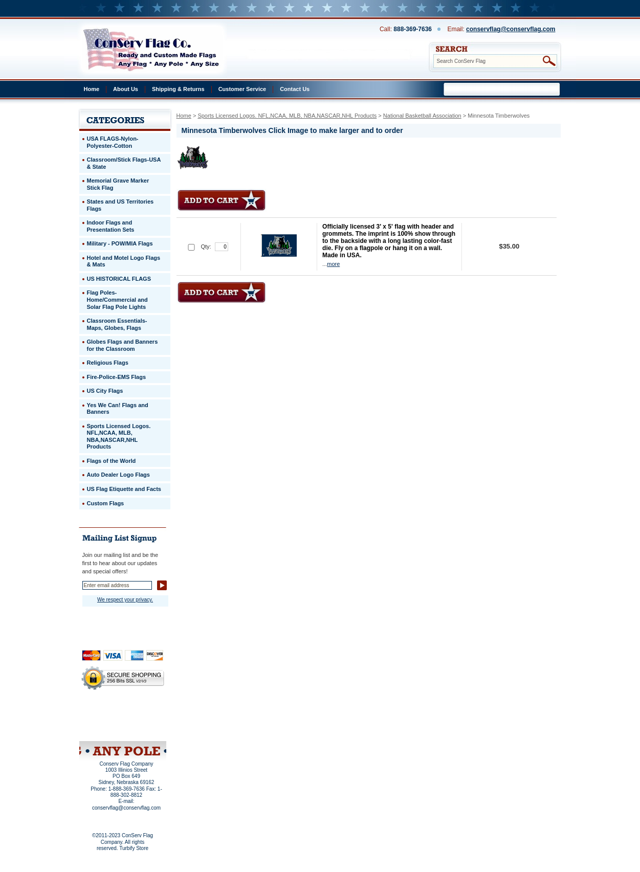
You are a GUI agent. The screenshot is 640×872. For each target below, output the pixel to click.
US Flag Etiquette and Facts (124, 489)
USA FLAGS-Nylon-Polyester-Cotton (113, 142)
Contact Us (295, 89)
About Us (125, 89)
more (333, 264)
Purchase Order (143, 721)
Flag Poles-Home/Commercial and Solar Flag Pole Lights (117, 299)
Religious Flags (107, 363)
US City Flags (105, 391)
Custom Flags (105, 503)
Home (92, 89)
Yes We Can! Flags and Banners (117, 408)
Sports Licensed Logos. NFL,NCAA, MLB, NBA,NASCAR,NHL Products (287, 116)
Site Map (103, 728)
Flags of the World (111, 461)
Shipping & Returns (178, 89)
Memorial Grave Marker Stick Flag (118, 184)
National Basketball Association (422, 116)
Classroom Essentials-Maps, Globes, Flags (117, 324)
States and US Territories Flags (120, 205)
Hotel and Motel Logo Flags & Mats (124, 261)
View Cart (141, 728)
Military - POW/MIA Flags (120, 243)
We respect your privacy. (125, 599)
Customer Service (242, 89)
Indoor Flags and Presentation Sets (111, 226)
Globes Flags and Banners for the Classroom (122, 345)
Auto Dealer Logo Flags (118, 475)
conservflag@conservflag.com (510, 29)
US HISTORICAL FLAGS (119, 279)
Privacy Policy (105, 714)
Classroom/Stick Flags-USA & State (124, 163)
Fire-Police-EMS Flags (116, 377)
